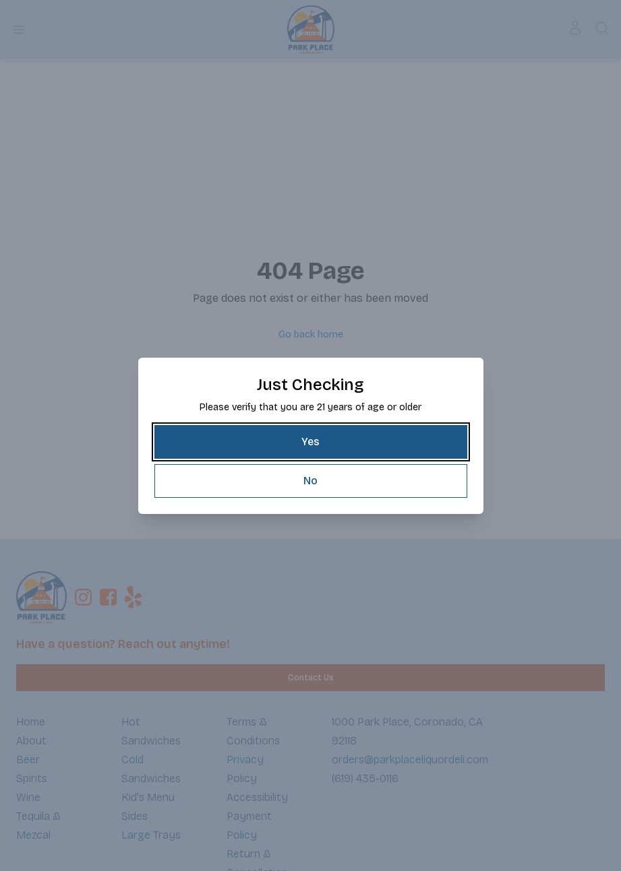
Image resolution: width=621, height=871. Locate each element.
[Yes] (310, 442)
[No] (310, 481)
